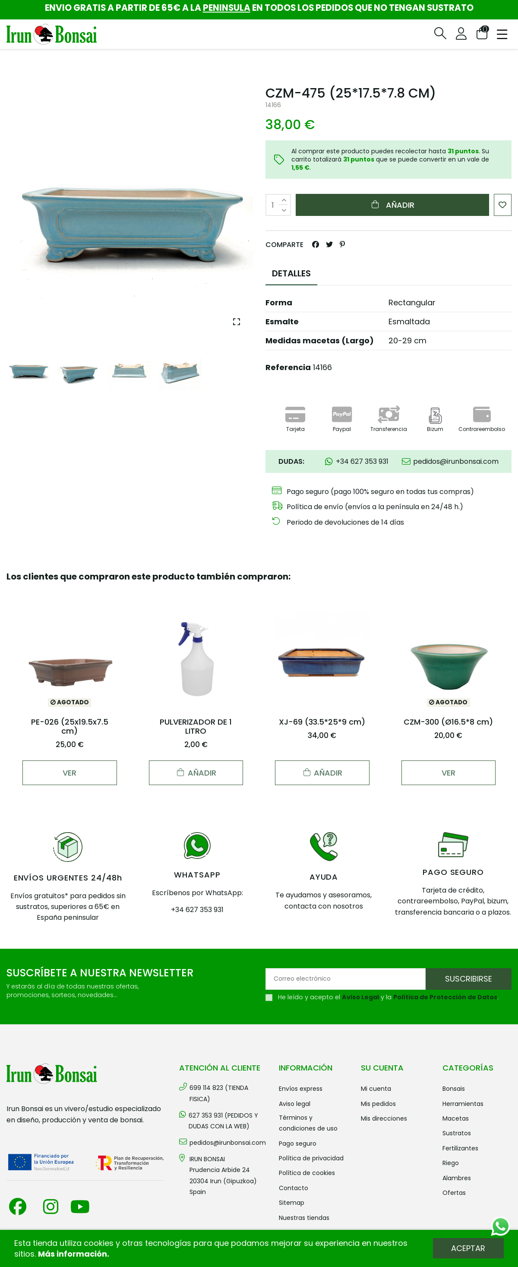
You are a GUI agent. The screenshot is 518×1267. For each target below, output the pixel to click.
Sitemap (291, 1202)
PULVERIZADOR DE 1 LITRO (196, 726)
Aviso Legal (360, 997)
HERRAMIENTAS (462, 1103)
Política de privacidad (311, 1158)
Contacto (293, 1188)
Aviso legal (294, 1103)
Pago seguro (297, 1143)
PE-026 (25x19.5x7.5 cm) (69, 726)
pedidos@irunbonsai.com (228, 1142)
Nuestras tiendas (304, 1217)
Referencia (288, 367)
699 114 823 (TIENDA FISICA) (219, 1093)
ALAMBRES (456, 1178)
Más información (72, 1253)
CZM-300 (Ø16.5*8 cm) (448, 721)
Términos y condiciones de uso (308, 1123)
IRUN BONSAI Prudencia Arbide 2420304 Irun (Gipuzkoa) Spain (223, 1175)
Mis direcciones (384, 1118)
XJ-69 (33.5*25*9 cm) (322, 721)
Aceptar (468, 1248)
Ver (69, 772)
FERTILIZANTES (460, 1148)
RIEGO (450, 1163)
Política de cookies (307, 1173)
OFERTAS (454, 1192)
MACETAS (455, 1118)
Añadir (392, 205)
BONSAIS (453, 1088)
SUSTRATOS (456, 1133)
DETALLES (291, 273)
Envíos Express (300, 1088)
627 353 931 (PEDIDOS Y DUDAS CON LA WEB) (223, 1121)
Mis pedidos (378, 1103)
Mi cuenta (376, 1088)
